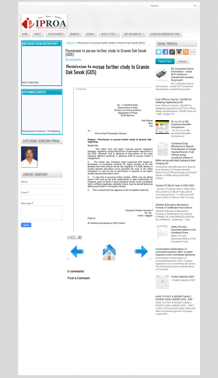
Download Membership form (165, 34)
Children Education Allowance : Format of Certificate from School (173, 206)
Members (74, 34)
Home (24, 34)
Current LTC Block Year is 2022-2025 (174, 185)
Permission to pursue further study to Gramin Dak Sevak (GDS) (106, 52)
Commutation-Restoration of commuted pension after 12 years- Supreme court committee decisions (175, 252)
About (38, 34)
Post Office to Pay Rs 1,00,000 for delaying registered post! (173, 101)
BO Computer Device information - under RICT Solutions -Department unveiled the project (182, 74)
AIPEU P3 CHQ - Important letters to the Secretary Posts (183, 230)
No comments (73, 59)
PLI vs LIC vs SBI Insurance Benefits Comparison (181, 124)
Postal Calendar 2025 (182, 276)
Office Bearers (55, 34)
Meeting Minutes (135, 33)
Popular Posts (165, 61)
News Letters (110, 33)
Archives (182, 61)
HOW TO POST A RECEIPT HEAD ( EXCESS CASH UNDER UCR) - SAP (173, 298)
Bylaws (90, 34)
